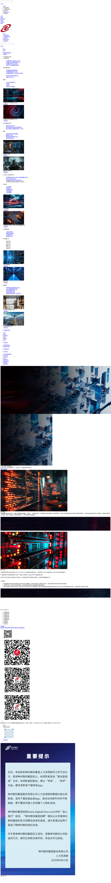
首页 (4, 33)
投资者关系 (6, 39)
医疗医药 (3, 19)
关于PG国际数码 (7, 354)
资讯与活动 (6, 361)
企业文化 (5, 357)
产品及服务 (6, 35)
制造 (2, 23)
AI (3, 48)
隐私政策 (7, 627)
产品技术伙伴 (6, 345)
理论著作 (5, 355)
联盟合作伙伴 (6, 346)
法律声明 (12, 627)
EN (2, 3)
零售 (2, 20)
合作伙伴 (5, 38)
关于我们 (5, 41)
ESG (4, 358)
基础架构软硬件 (7, 52)
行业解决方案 (6, 36)
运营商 (2, 21)
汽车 (2, 16)
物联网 (5, 54)
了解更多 (5, 104)
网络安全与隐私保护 (20, 627)
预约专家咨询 (4, 469)
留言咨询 (5, 739)
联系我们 (5, 362)
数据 (4, 50)
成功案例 (5, 359)
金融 (2, 17)
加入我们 (5, 364)
